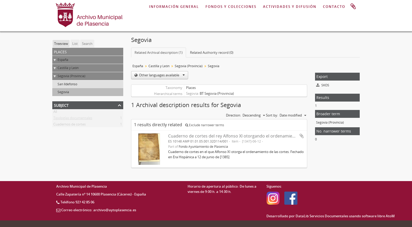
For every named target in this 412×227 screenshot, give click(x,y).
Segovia (63, 92)
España (63, 59)
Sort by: (272, 115)
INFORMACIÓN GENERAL (174, 6)
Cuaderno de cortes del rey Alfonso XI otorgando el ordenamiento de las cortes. (247, 136)
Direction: (233, 115)
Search (87, 43)
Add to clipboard (301, 136)
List (75, 43)
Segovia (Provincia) (71, 76)
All (55, 112)
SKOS (322, 85)
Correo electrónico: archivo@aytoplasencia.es (98, 210)
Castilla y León (68, 68)
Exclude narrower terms (204, 125)
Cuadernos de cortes (69, 125)
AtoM (390, 216)
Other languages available (161, 75)
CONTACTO (334, 6)
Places (191, 87)
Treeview (61, 43)
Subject (61, 104)
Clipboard (353, 6)
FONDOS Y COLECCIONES (230, 6)
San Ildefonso (67, 84)
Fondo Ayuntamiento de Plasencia (203, 146)
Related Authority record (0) (211, 52)
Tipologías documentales (72, 119)
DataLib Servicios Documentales (322, 216)
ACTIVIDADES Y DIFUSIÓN (289, 6)
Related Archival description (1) (159, 52)
